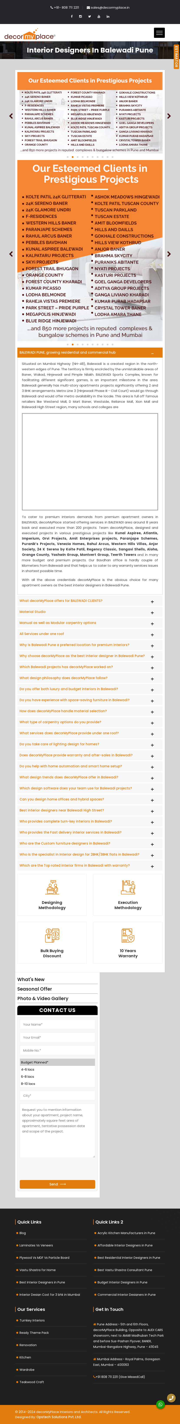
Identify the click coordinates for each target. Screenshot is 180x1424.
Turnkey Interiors (32, 1320)
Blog (23, 1233)
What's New (30, 979)
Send (57, 1184)
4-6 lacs (57, 1069)
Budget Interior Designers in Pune (122, 1282)
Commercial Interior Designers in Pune (127, 1295)
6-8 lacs (57, 1076)
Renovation (28, 1345)
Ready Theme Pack (34, 1333)
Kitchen (25, 1357)
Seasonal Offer (34, 989)
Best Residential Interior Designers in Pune (129, 1258)
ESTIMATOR (176, 56)
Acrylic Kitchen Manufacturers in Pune (126, 1233)
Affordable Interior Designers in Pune (125, 1245)
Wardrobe (27, 1370)
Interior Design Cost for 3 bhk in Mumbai (50, 1295)
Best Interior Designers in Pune (42, 1282)
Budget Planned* (57, 1062)
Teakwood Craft (32, 1382)
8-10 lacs (57, 1083)
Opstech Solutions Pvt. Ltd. (58, 1417)
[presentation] (53, 1169)
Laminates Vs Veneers (36, 1245)
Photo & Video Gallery (42, 998)
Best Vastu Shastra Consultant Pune (125, 1270)
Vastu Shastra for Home (38, 1270)
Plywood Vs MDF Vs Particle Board (44, 1258)
